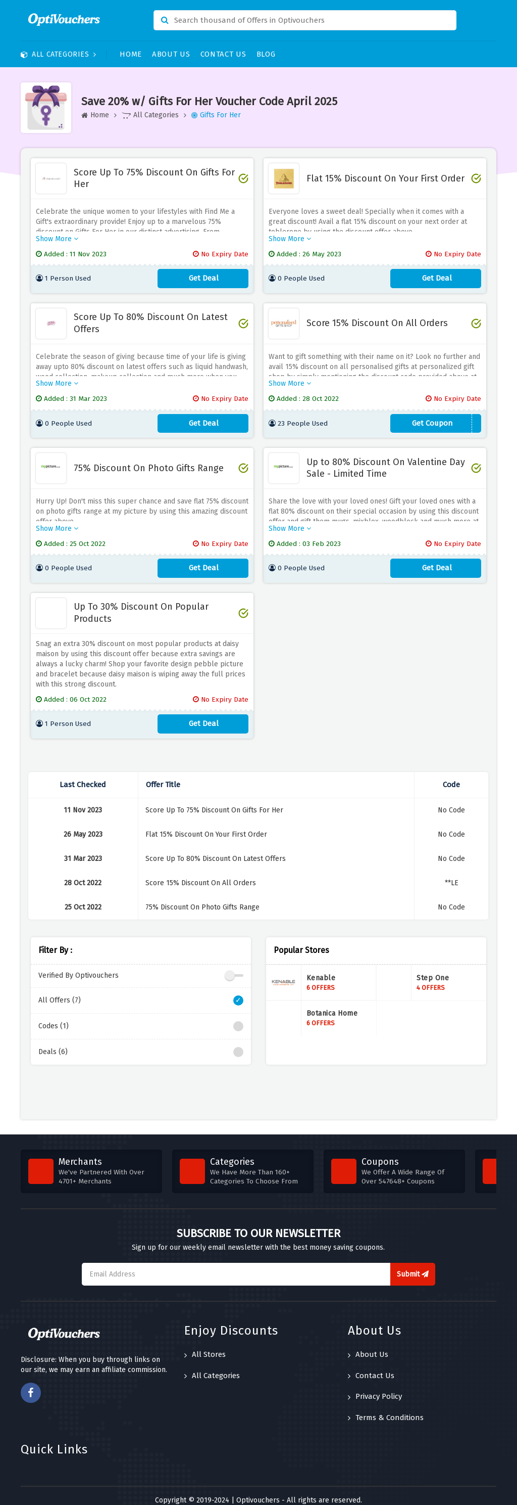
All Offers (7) (140, 991)
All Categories (58, 54)
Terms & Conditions (386, 1408)
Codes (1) (140, 1017)
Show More (57, 235)
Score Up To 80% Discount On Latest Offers (151, 319)
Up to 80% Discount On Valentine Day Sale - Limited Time (385, 461)
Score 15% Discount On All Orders (377, 320)
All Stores (205, 1345)
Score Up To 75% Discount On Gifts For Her (154, 178)
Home (131, 54)
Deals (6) (140, 1043)
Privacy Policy (375, 1387)
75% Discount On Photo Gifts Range (149, 461)
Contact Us (223, 54)
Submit (413, 1265)
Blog (266, 54)
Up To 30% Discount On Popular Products (141, 603)
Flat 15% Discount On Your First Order (385, 178)
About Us (171, 54)
